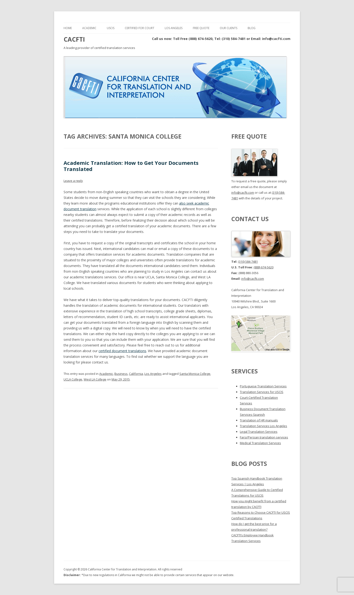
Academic (89, 28)
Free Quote (201, 28)
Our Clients (228, 28)
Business (121, 374)
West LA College (95, 379)
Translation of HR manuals (259, 420)
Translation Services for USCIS (261, 392)
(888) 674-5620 (263, 267)
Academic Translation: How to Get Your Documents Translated (131, 165)
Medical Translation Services (260, 443)
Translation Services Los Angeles (263, 426)
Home (68, 28)
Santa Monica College (194, 374)
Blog (251, 28)
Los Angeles (173, 28)
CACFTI (74, 39)
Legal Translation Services (258, 431)
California (136, 374)
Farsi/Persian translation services (264, 437)
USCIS (110, 28)
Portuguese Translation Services (263, 386)
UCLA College (73, 379)
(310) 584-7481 (248, 261)
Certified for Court (139, 28)
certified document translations (122, 351)
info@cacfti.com (242, 192)
